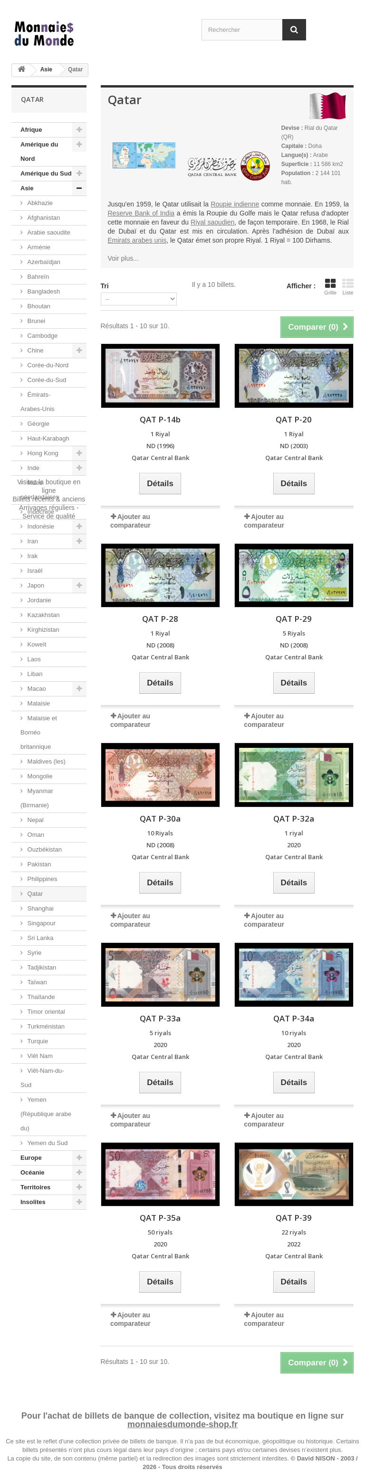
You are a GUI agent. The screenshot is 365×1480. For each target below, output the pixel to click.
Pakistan (38, 864)
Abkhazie (39, 202)
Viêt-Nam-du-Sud (42, 1077)
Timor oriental (45, 1011)
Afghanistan (43, 217)
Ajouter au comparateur (130, 720)
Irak (32, 555)
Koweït (36, 644)
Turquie (37, 1041)
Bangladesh (43, 291)
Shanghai (40, 908)
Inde (32, 467)
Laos (33, 659)
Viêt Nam (39, 1055)
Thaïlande (40, 996)
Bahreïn (37, 276)
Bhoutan (38, 306)
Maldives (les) (46, 761)
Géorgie (37, 423)
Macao (36, 688)
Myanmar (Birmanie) (36, 798)
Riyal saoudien (212, 222)
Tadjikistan (41, 967)
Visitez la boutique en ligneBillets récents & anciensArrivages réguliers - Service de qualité (48, 1245)
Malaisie (38, 703)
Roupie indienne (235, 204)
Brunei (35, 320)
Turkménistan (45, 1026)
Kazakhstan (43, 614)
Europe (31, 1157)
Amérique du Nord (39, 151)
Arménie (38, 247)
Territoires (35, 1187)
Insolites (33, 1202)
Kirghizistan (42, 629)
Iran (32, 541)
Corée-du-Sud (46, 379)
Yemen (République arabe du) (45, 1114)
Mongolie (39, 776)
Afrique (31, 129)
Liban (34, 673)
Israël (34, 570)
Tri (105, 286)
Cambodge (42, 335)
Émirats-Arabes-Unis (37, 401)
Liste (348, 286)
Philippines (42, 878)
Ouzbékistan (44, 849)
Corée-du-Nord (47, 365)
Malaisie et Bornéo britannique (38, 732)
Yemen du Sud (46, 1143)
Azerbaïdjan (43, 261)
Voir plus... (123, 258)
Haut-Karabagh (47, 438)
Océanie (32, 1172)
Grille (330, 286)
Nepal (35, 819)
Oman (35, 834)
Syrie (33, 952)
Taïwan (36, 982)
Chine (35, 350)
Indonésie (40, 526)
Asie (46, 69)
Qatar (34, 893)
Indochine (40, 511)
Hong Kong (42, 453)
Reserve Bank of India (141, 213)
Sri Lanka (40, 937)
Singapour (41, 923)
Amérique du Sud (46, 173)
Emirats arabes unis (137, 240)
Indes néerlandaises (39, 489)
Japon (35, 585)
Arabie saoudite (48, 232)
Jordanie (38, 600)
